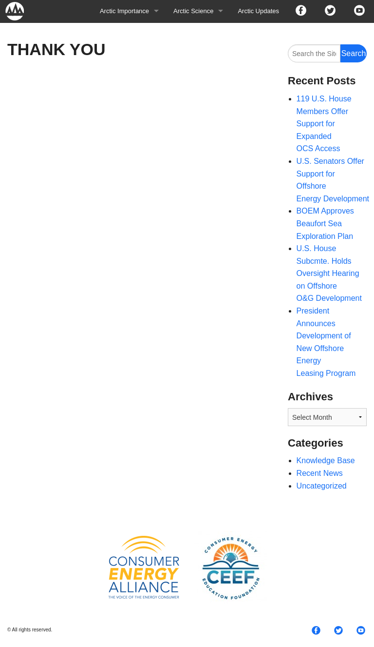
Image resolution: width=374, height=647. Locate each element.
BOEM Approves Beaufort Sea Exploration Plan (325, 223)
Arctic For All (19, 11)
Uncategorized (322, 486)
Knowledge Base (326, 460)
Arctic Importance (124, 11)
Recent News (320, 473)
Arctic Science (193, 11)
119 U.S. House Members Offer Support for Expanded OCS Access (324, 124)
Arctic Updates (258, 11)
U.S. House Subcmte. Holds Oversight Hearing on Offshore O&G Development (329, 273)
